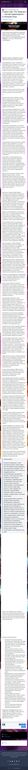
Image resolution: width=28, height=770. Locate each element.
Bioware (10, 722)
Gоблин (4, 9)
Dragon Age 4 (5, 19)
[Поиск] (13, 743)
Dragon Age (6, 722)
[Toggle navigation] (25, 2)
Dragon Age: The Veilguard (18, 722)
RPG (24, 722)
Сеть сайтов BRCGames (14, 764)
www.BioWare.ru (5, 2)
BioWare (11, 19)
